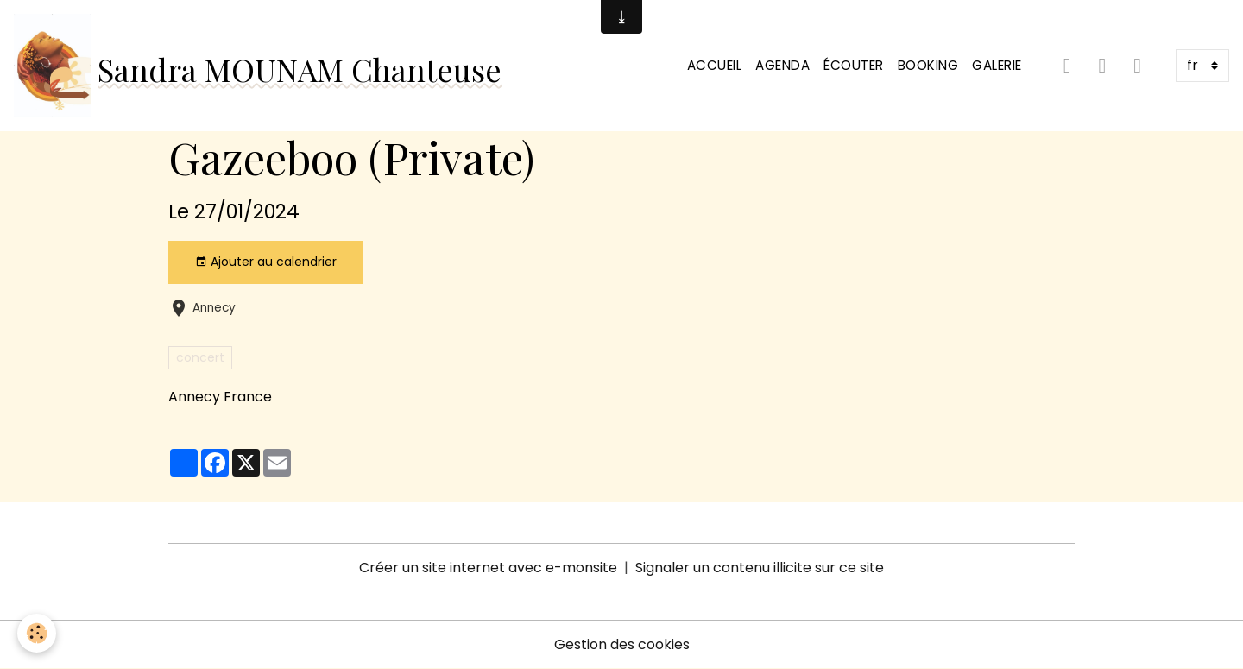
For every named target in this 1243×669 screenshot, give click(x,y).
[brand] (258, 65)
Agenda (782, 65)
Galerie (997, 65)
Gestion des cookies (622, 644)
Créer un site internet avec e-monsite (488, 567)
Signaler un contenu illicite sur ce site (759, 567)
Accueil (714, 65)
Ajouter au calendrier (266, 261)
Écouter (853, 65)
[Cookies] (36, 633)
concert (200, 357)
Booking (928, 65)
